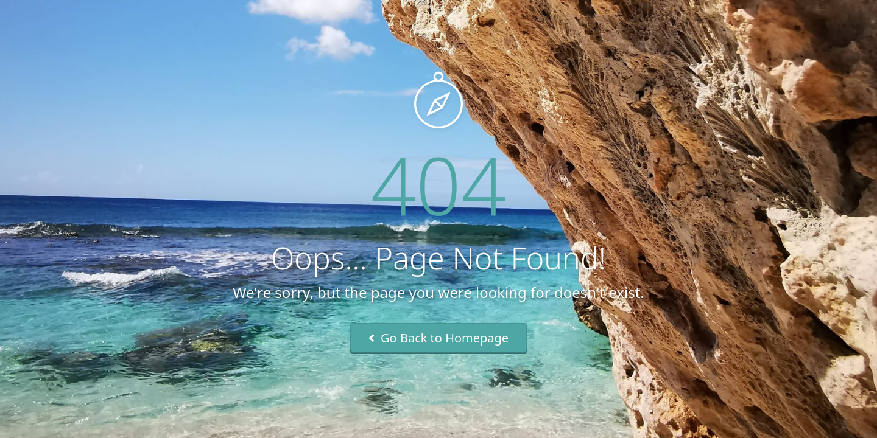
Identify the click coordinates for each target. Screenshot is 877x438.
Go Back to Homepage (438, 338)
